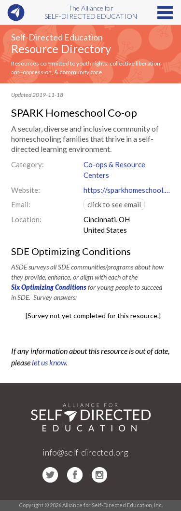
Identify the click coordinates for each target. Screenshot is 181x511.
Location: (26, 219)
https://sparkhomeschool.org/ (127, 190)
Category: (27, 164)
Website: (25, 190)
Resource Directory (61, 48)
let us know (49, 362)
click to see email (114, 204)
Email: (20, 204)
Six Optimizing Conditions (48, 287)
